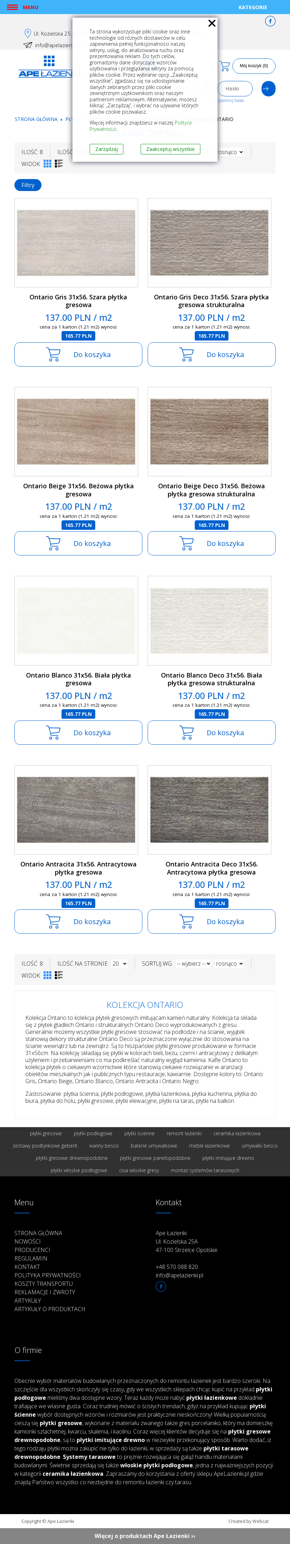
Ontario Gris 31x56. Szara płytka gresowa (78, 301)
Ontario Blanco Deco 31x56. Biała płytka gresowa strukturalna (211, 679)
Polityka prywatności (47, 1275)
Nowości (27, 1241)
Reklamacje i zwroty (44, 1292)
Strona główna (36, 119)
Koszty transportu (43, 1284)
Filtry (27, 185)
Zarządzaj (106, 149)
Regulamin (30, 1258)
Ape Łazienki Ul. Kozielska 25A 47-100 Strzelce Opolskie (187, 1241)
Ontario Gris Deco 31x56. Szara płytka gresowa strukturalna (211, 301)
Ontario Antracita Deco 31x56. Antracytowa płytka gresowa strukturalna (212, 872)
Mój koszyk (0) (254, 65)
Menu (30, 7)
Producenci (32, 1250)
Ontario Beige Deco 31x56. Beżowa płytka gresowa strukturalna (211, 490)
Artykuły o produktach (49, 1309)
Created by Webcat (248, 1521)
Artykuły (27, 1300)
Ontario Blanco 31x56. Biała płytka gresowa (78, 679)
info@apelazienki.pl (58, 45)
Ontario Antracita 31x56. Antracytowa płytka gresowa (78, 868)
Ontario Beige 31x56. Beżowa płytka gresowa (78, 490)
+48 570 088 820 (177, 1267)
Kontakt (27, 1267)
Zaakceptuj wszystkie (170, 149)
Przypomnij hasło (228, 100)
